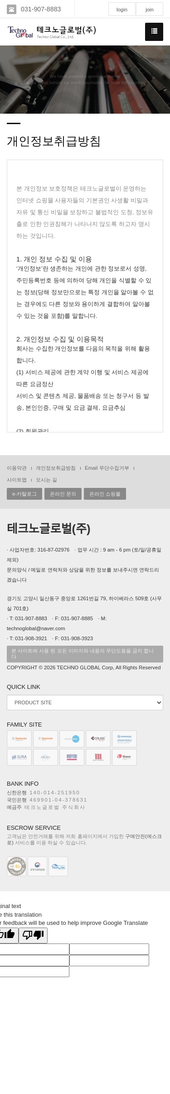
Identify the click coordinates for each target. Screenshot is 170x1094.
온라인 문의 (63, 494)
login (122, 9)
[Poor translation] (33, 936)
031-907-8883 (41, 9)
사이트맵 (17, 479)
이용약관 (17, 468)
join (150, 9)
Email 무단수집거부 (107, 468)
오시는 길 (46, 479)
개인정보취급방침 (56, 468)
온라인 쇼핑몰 (105, 494)
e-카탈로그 (24, 494)
